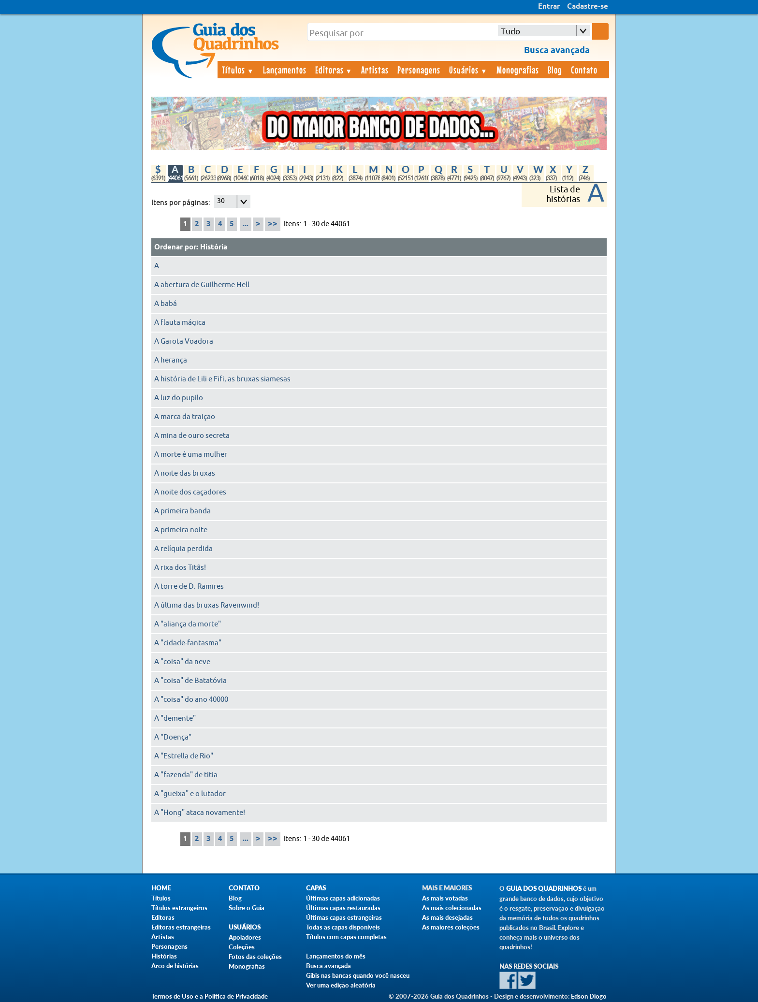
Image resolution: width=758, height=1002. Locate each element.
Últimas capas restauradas (343, 908)
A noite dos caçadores (190, 492)
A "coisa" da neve (182, 662)
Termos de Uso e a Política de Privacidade (209, 996)
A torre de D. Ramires (189, 586)
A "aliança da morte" (187, 624)
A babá (165, 303)
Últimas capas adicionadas (343, 898)
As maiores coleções (451, 927)
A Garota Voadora (183, 341)
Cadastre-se (587, 7)
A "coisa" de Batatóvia (190, 680)
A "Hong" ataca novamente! (199, 812)
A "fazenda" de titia (186, 775)
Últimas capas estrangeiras (344, 917)
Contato (584, 69)
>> (272, 224)
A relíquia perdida (183, 548)
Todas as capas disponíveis (343, 927)
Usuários (468, 69)
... (245, 224)
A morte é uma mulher (190, 454)
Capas (316, 888)
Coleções (242, 947)
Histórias (164, 956)
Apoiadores (245, 937)
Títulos (238, 69)
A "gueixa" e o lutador (190, 794)
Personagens (418, 69)
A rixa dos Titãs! (180, 567)
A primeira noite (180, 530)
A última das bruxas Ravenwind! (206, 605)
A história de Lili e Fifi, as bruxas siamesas (222, 379)
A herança (170, 360)
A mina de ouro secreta (192, 435)
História (213, 247)
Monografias (517, 69)
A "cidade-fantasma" (187, 643)
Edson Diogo (589, 996)
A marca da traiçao (184, 416)
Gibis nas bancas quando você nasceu (357, 975)
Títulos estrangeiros (179, 908)
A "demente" (175, 718)
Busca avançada (328, 966)
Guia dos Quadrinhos (544, 888)
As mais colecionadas (451, 908)
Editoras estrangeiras (181, 927)
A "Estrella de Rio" (183, 756)
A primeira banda (182, 511)
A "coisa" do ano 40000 (191, 699)
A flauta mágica (179, 322)
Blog (555, 69)
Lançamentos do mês (335, 956)
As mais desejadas (447, 917)
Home (161, 888)
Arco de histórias (175, 966)
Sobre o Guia (246, 908)
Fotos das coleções (255, 956)
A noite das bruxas (184, 473)
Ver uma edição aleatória (341, 985)
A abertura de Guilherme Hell (201, 285)
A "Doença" (172, 737)
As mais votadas (445, 898)
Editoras (334, 69)
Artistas (375, 69)
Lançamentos (284, 69)
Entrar (549, 7)
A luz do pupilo (178, 398)
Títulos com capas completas (346, 937)
